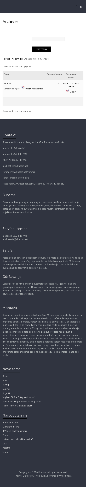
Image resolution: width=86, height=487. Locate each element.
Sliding (6, 388)
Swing (6, 384)
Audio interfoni (10, 422)
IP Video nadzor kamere (15, 430)
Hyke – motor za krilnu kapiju (17, 405)
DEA (5, 443)
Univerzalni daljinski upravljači (18, 439)
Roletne (6, 447)
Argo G (6, 393)
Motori (6, 451)
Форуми (17, 58)
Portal (6, 58)
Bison (5, 376)
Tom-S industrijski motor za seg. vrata (22, 401)
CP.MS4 (7, 83)
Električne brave (11, 426)
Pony (5, 380)
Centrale (39, 89)
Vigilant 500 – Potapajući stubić (19, 397)
